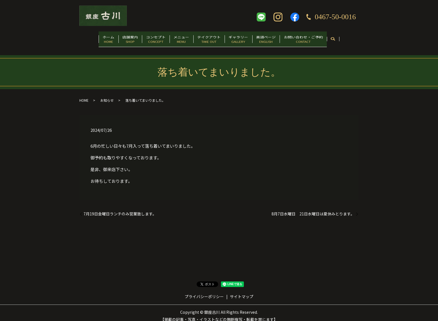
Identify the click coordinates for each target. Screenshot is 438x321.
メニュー (179, 38)
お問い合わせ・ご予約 (319, 38)
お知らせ (107, 94)
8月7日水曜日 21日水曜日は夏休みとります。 (313, 208)
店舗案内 (119, 38)
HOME (84, 94)
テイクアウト (211, 38)
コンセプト (149, 38)
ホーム (93, 38)
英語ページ (277, 38)
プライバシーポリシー (204, 291)
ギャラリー (245, 38)
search (351, 38)
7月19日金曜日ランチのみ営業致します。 (120, 208)
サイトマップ (241, 291)
